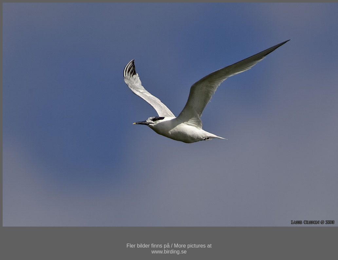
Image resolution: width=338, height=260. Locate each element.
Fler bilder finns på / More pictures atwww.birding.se (169, 248)
